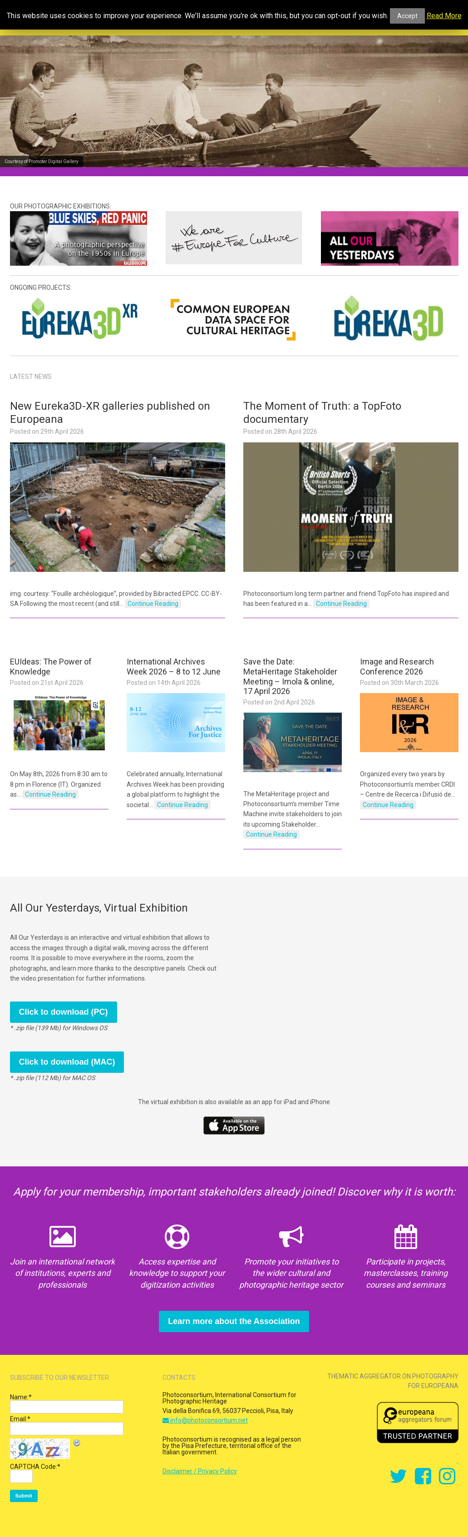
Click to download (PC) (63, 1011)
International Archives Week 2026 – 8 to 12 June (174, 666)
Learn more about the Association (234, 1321)
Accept (407, 16)
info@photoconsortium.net (205, 1420)
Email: (20, 1419)
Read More (444, 16)
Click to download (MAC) (67, 1061)
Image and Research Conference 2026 (397, 666)
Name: (21, 1397)
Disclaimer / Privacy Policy (200, 1471)
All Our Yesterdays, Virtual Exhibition (99, 908)
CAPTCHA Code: (35, 1466)
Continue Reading (153, 603)
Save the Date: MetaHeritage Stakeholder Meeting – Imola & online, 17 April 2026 (290, 676)
